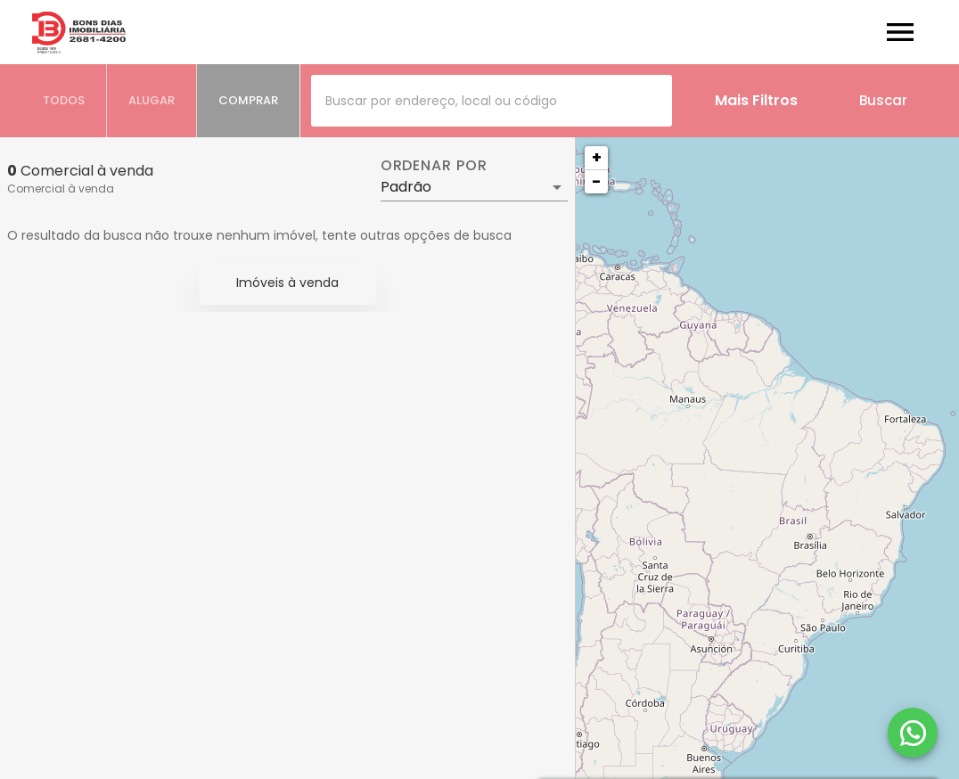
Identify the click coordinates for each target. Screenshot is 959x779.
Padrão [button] (406, 186)
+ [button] (597, 157)
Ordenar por (434, 166)
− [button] (596, 181)
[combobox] (491, 101)
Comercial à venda (60, 188)
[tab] (64, 100)
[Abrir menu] (900, 32)
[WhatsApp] (913, 733)
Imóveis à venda (287, 282)
